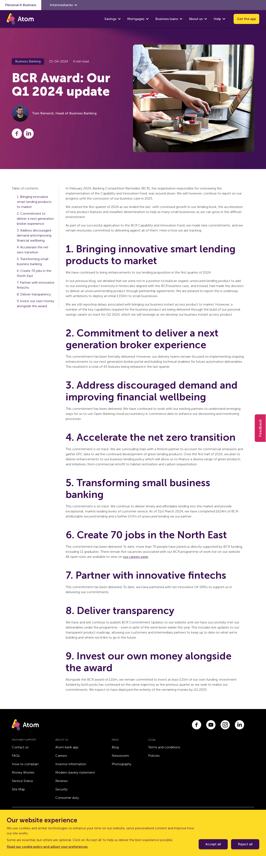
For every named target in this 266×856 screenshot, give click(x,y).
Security (61, 789)
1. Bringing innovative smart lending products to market (34, 202)
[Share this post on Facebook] (17, 133)
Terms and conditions (164, 747)
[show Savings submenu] (119, 18)
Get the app (246, 19)
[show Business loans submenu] (181, 18)
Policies (154, 756)
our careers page (135, 557)
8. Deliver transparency (34, 294)
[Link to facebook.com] (196, 724)
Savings (110, 19)
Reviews (61, 781)
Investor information (70, 764)
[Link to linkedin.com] (239, 724)
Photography (121, 764)
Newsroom (120, 756)
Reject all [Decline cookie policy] (245, 844)
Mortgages (135, 19)
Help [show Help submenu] (219, 18)
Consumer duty (67, 798)
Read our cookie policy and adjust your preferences (47, 847)
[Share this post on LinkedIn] (29, 133)
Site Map (18, 789)
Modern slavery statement (75, 772)
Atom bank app (66, 747)
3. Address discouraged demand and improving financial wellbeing (34, 235)
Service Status (22, 781)
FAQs (16, 756)
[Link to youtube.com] (210, 724)
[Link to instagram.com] (225, 724)
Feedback (260, 428)
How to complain (25, 764)
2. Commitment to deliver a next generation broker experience (35, 219)
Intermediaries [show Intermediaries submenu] (63, 5)
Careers (61, 756)
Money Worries (23, 772)
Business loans (166, 19)
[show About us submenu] (205, 18)
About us (196, 19)
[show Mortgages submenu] (147, 18)
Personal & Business (20, 5)
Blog (115, 747)
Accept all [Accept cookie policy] (213, 844)
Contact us (20, 747)
